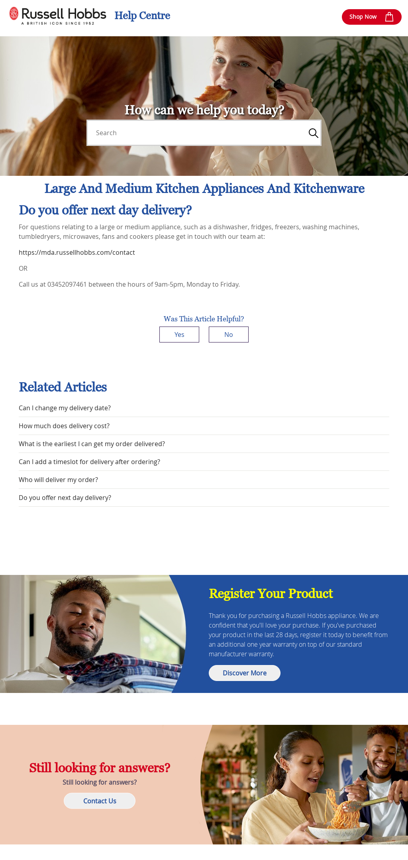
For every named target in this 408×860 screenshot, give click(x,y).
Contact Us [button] (99, 801)
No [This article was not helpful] (228, 334)
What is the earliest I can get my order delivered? (92, 443)
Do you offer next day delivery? (65, 497)
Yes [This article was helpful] (179, 334)
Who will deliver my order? (58, 479)
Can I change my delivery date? (65, 407)
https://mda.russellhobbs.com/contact (77, 252)
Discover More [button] (245, 673)
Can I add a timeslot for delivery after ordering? (89, 461)
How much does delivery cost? (64, 425)
